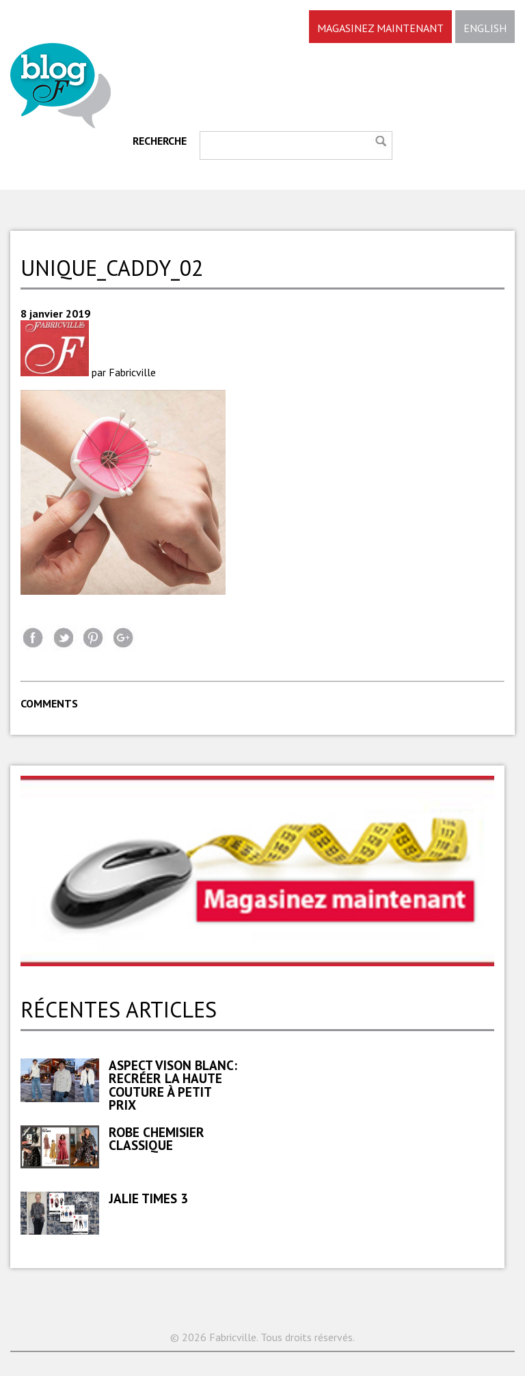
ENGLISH (485, 28)
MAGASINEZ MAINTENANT (380, 28)
